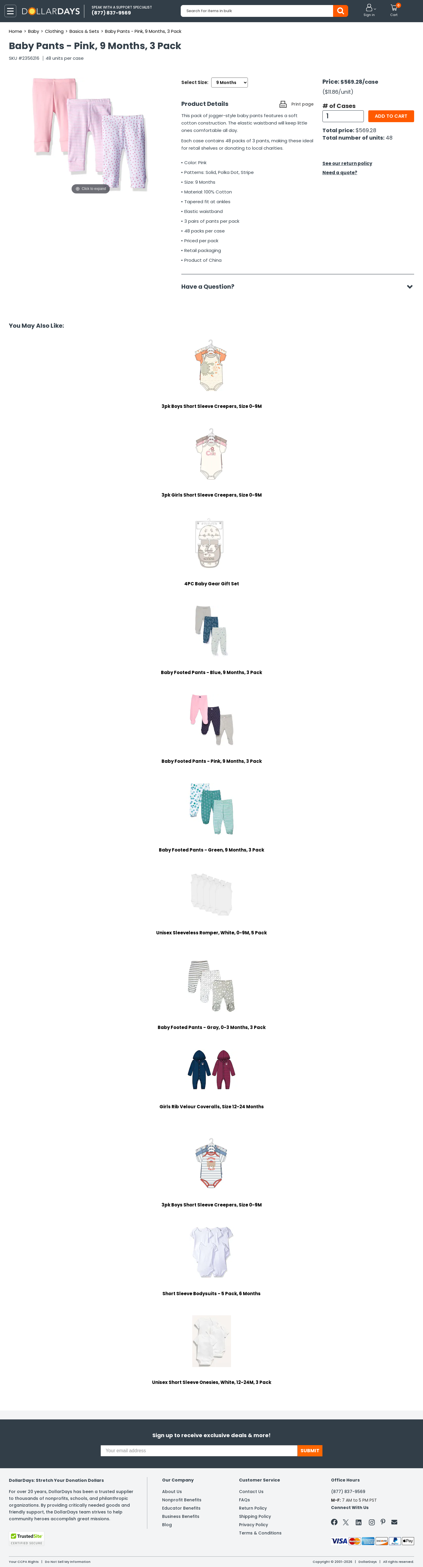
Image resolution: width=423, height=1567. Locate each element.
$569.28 (366, 130)
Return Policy (253, 1508)
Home (15, 31)
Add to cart (391, 116)
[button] (369, 10)
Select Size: (194, 82)
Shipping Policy (255, 1516)
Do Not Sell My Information (68, 1561)
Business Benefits (180, 1516)
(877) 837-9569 (348, 1492)
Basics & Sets (84, 31)
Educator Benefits (181, 1508)
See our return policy (347, 163)
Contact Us (251, 1492)
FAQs (244, 1500)
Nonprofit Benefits (181, 1500)
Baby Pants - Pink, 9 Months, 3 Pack (143, 31)
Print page (302, 104)
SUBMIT (310, 1450)
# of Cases (339, 106)
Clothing (54, 31)
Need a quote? (339, 172)
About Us (172, 1492)
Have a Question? (210, 286)
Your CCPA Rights (24, 1561)
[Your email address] (199, 1450)
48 (389, 137)
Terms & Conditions (260, 1533)
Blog (167, 1525)
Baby (33, 31)
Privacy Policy (253, 1525)
